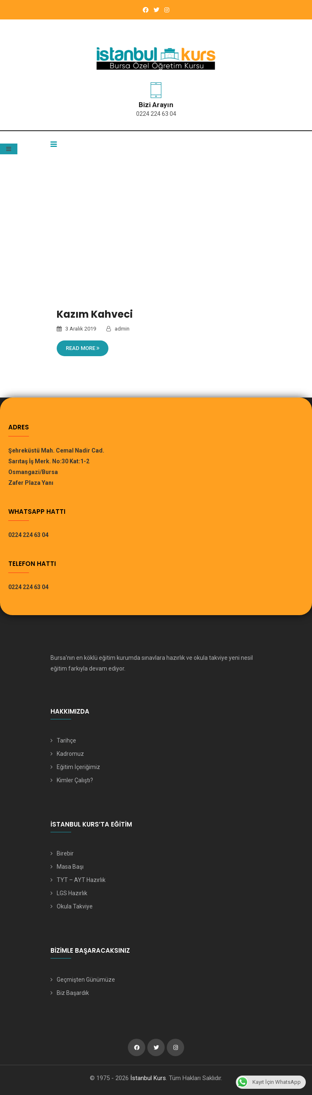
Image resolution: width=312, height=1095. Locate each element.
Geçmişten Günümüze (86, 979)
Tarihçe (66, 740)
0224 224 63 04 (156, 113)
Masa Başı (70, 866)
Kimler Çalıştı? (75, 780)
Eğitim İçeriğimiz (78, 767)
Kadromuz (70, 753)
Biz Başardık (73, 993)
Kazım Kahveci (95, 314)
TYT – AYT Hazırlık (81, 880)
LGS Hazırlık (72, 893)
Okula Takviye (75, 906)
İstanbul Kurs (148, 1078)
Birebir (65, 853)
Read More (82, 348)
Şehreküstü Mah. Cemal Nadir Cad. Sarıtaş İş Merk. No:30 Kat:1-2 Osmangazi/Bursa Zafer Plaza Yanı (56, 466)
